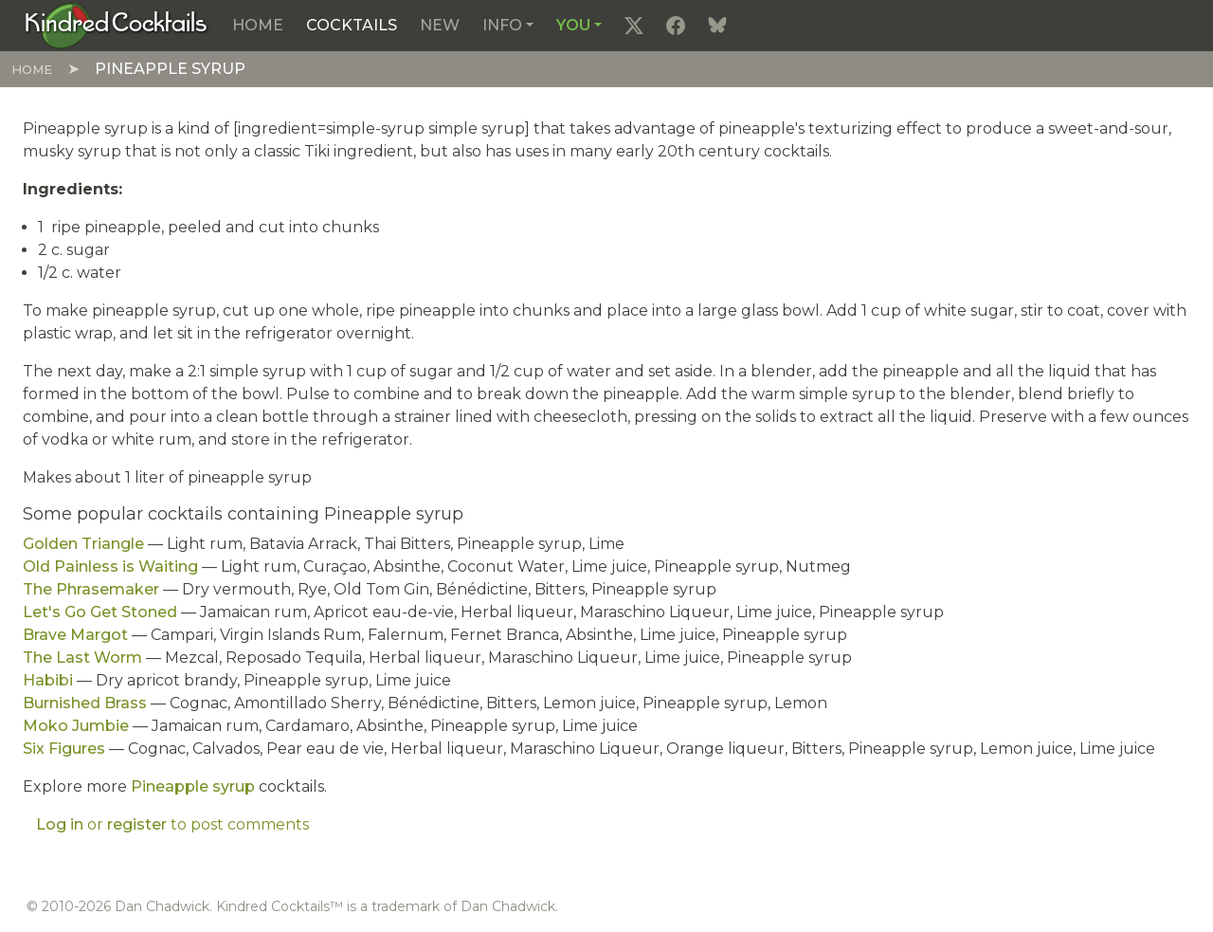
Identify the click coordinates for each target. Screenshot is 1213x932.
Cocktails (351, 25)
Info (502, 25)
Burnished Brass (85, 703)
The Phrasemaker (91, 589)
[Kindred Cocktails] (116, 24)
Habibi (48, 680)
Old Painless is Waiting (110, 566)
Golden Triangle (83, 544)
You (573, 25)
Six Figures (64, 749)
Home (257, 25)
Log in (59, 824)
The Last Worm (82, 658)
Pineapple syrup (193, 786)
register (137, 824)
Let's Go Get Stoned (100, 612)
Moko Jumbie (76, 726)
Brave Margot (75, 635)
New (440, 25)
